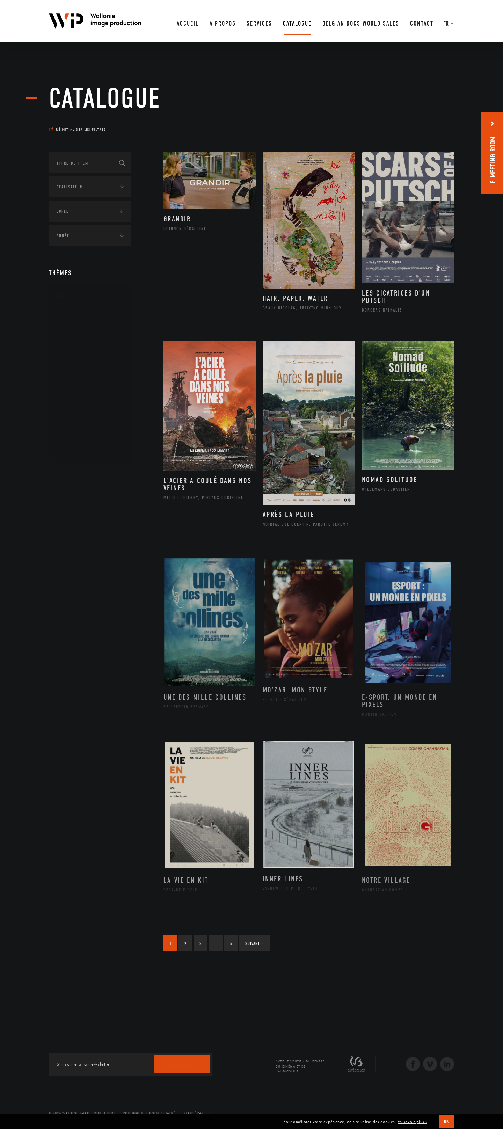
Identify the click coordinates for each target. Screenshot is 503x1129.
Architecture (78, 317)
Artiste (71, 339)
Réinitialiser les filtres (77, 129)
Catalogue (105, 98)
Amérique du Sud (83, 518)
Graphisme (75, 361)
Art (59, 296)
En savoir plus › (412, 1121)
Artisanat (75, 328)
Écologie (65, 564)
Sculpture (75, 439)
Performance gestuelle (90, 417)
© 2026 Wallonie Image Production (82, 1113)
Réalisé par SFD (197, 1113)
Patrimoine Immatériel (90, 395)
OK (446, 1121)
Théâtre (72, 450)
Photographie (79, 428)
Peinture (73, 406)
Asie (68, 529)
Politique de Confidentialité (149, 1113)
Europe (71, 540)
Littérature (76, 373)
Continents (68, 474)
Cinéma (72, 350)
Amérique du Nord (85, 506)
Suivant (254, 943)
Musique (73, 384)
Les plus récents (436, 122)
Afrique (72, 495)
